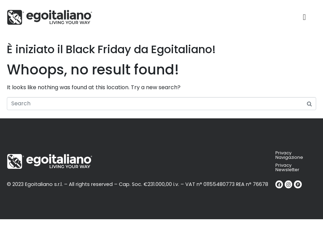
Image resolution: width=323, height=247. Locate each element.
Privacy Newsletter (287, 167)
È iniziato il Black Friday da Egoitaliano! (111, 49)
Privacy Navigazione (289, 155)
